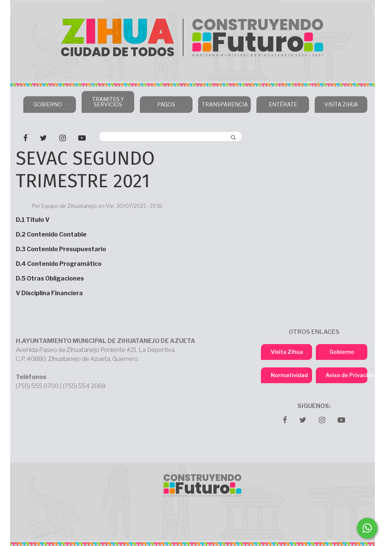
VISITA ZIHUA (341, 104)
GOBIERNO (48, 107)
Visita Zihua (287, 352)
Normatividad (289, 375)
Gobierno (341, 352)
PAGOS (166, 104)
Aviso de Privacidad (346, 375)
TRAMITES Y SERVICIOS (108, 102)
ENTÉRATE (283, 104)
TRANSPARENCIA (223, 107)
